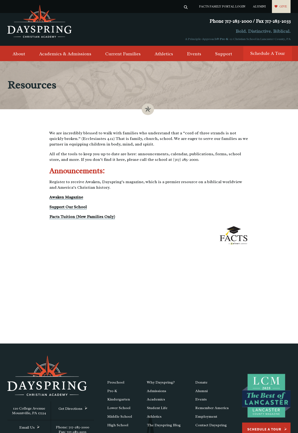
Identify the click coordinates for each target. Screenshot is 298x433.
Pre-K (224, 39)
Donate (201, 382)
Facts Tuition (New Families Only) (82, 216)
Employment (206, 416)
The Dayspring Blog (164, 425)
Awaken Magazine (66, 197)
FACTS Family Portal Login (222, 6)
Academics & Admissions (65, 54)
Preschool (115, 382)
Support (223, 54)
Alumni (259, 6)
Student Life (157, 408)
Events (194, 54)
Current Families (123, 54)
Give (283, 6)
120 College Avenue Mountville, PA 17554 (29, 410)
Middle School (119, 416)
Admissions (156, 391)
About (19, 54)
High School (117, 425)
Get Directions (70, 408)
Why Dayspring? (161, 382)
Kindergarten (118, 399)
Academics (156, 399)
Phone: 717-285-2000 (72, 427)
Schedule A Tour (267, 53)
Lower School (118, 408)
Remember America (212, 408)
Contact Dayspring (211, 425)
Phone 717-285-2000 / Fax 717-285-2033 (250, 21)
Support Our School (68, 206)
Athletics (164, 54)
